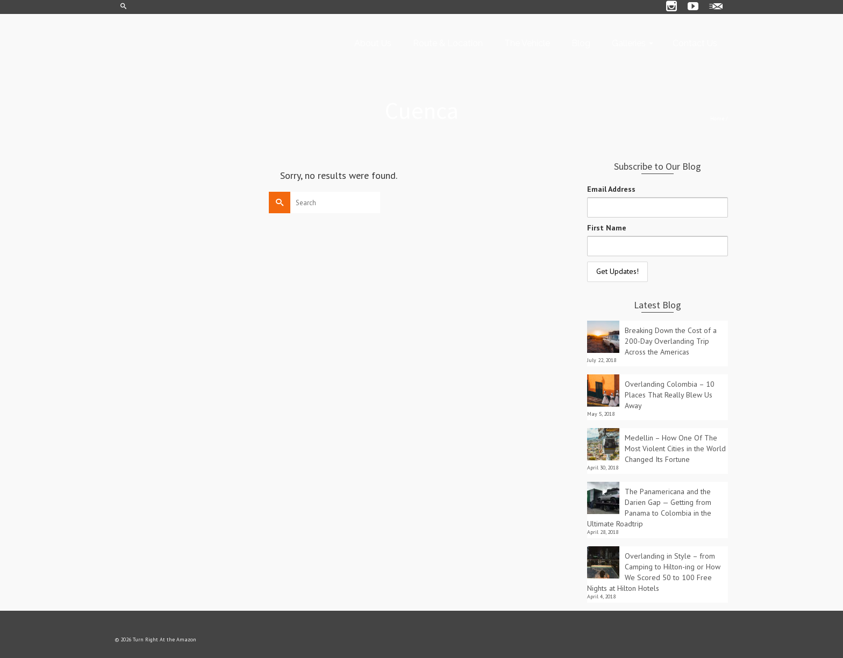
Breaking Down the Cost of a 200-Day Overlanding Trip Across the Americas (671, 341)
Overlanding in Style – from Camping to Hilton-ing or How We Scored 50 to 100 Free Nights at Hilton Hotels (653, 572)
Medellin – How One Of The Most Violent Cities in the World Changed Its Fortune (675, 448)
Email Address (611, 189)
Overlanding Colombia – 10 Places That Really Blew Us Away (670, 394)
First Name (606, 228)
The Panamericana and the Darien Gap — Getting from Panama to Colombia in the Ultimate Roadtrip (649, 508)
